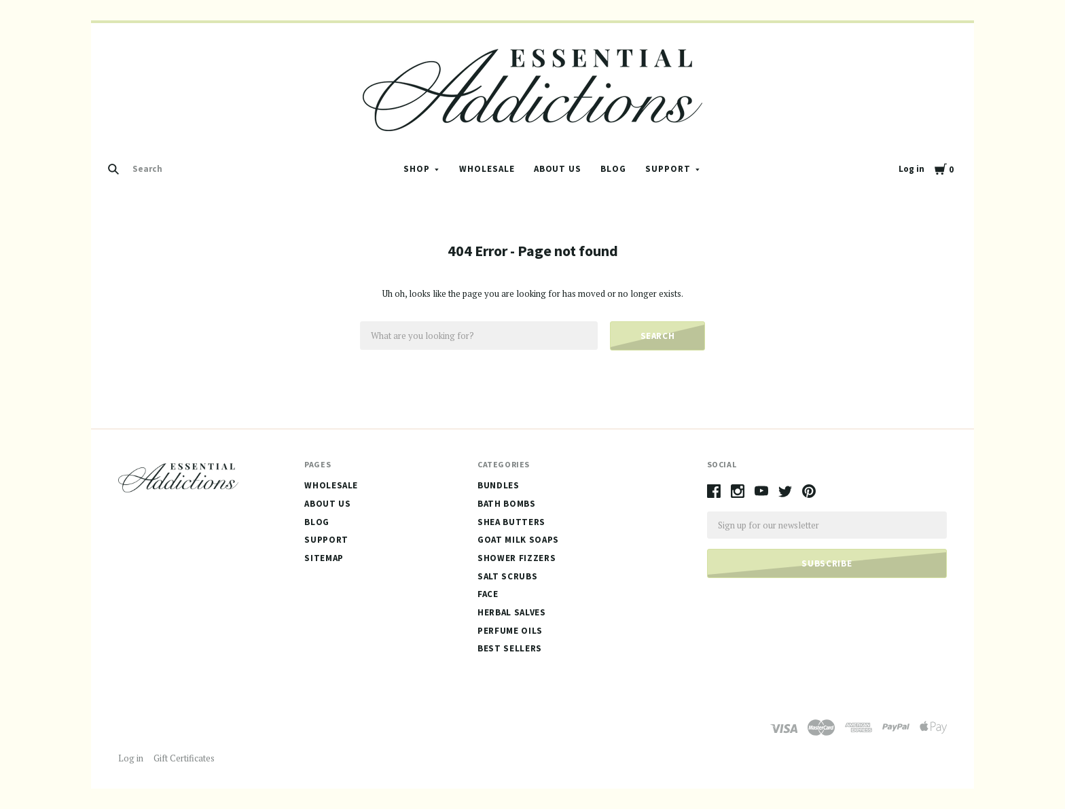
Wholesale (487, 169)
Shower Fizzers (516, 558)
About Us (558, 169)
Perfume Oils (510, 630)
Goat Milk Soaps (518, 539)
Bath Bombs (506, 503)
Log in (911, 169)
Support (668, 169)
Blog (613, 169)
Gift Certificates (184, 758)
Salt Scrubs (507, 576)
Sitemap (324, 558)
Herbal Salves (511, 612)
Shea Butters (511, 522)
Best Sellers (509, 648)
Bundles (498, 485)
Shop (416, 169)
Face (488, 594)
